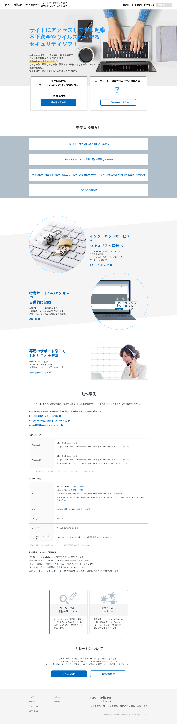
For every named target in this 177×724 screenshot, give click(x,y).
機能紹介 (126, 5)
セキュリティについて (101, 265)
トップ (31, 697)
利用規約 (57, 701)
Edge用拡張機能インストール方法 (45, 416)
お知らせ (57, 697)
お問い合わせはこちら (40, 373)
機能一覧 (34, 319)
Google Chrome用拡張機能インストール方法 (49, 421)
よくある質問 (137, 5)
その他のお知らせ (88, 190)
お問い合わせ (149, 5)
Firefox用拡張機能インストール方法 (46, 425)
